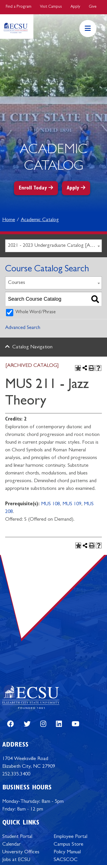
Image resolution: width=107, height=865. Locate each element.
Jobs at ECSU (16, 860)
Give (92, 7)
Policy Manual (67, 852)
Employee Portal (70, 837)
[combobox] (53, 245)
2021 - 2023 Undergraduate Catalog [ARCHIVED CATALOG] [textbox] (55, 245)
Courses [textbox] (16, 283)
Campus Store (68, 844)
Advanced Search (22, 328)
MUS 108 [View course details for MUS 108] (50, 504)
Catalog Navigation (32, 347)
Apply (75, 7)
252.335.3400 (16, 774)
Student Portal (17, 837)
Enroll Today (33, 188)
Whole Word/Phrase (35, 312)
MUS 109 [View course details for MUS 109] (71, 504)
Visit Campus (51, 7)
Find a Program (18, 7)
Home (8, 220)
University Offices (20, 852)
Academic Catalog (40, 220)
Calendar (11, 844)
